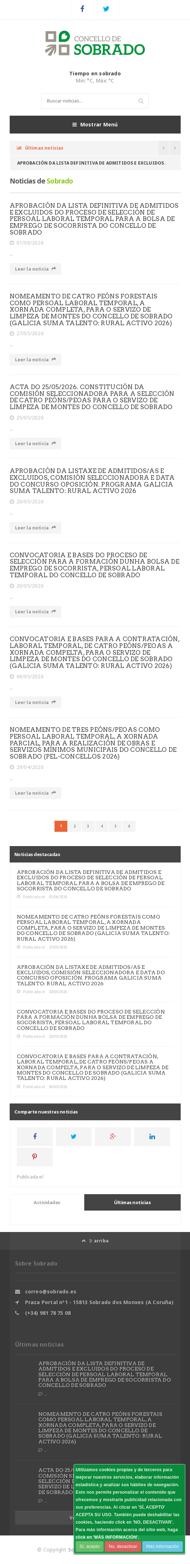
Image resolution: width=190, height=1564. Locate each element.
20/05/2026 (27, 501)
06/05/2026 (27, 676)
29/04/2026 (27, 767)
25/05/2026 (27, 417)
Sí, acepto (90, 1546)
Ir (95, 1241)
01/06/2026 (27, 242)
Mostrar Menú (95, 124)
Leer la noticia (35, 269)
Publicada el (31, 897)
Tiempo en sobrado (95, 73)
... (42, 1394)
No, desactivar (123, 1546)
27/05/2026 (27, 333)
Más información (162, 1546)
